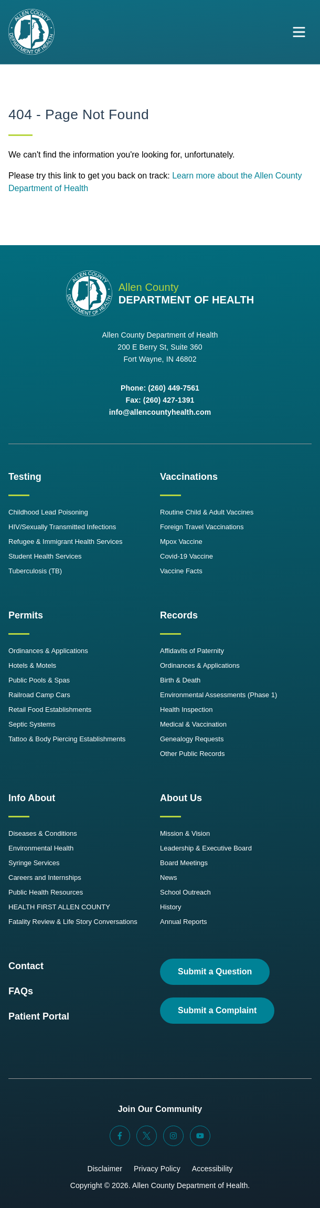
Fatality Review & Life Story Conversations (72, 922)
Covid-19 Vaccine (186, 556)
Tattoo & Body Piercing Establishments (66, 739)
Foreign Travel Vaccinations (201, 527)
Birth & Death (180, 680)
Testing (24, 476)
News (168, 877)
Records (179, 615)
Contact (26, 966)
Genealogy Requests (191, 739)
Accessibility (212, 1168)
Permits (25, 615)
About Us (181, 798)
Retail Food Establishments (49, 709)
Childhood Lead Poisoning (48, 512)
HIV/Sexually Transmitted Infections (62, 527)
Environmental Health (40, 848)
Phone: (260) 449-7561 (160, 388)
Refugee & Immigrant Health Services (65, 541)
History (170, 907)
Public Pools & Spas (39, 680)
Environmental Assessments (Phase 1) (218, 695)
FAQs (20, 991)
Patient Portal (38, 1016)
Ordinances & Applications (48, 651)
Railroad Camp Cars (39, 695)
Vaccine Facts (181, 571)
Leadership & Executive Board (206, 848)
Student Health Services (44, 556)
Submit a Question (215, 971)
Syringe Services (34, 863)
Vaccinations (189, 476)
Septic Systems (32, 724)
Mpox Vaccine (181, 541)
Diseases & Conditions (42, 833)
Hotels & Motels (32, 665)
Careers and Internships (44, 877)
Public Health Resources (45, 892)
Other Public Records (192, 754)
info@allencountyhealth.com (160, 412)
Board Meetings (184, 863)
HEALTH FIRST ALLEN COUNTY (59, 907)
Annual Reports (183, 922)
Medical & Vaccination (193, 724)
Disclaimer (104, 1168)
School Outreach (185, 892)
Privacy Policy (157, 1168)
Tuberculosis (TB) (35, 571)
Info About (31, 798)
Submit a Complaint (217, 1010)
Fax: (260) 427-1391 (159, 400)
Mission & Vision (185, 833)
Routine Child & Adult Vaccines (206, 512)
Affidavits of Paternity (192, 651)
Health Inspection (186, 709)
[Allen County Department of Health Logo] (31, 32)
